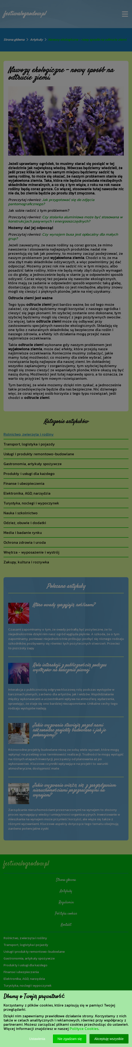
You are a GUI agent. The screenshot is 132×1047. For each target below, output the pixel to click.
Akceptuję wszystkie (109, 1039)
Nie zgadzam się (69, 1039)
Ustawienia (37, 1039)
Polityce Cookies (84, 1028)
